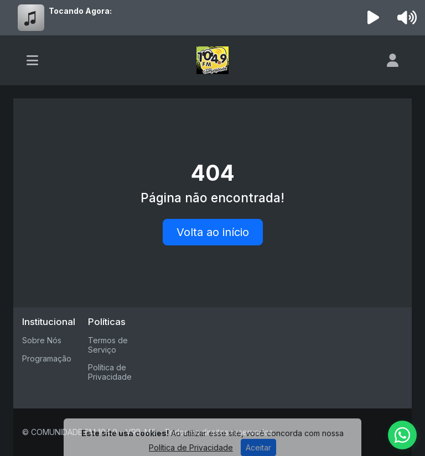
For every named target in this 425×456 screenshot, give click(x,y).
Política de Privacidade (110, 372)
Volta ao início (213, 232)
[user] (392, 60)
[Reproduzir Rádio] (373, 17)
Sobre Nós (41, 340)
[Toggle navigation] (32, 60)
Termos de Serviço (108, 345)
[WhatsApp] (402, 435)
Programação (46, 358)
